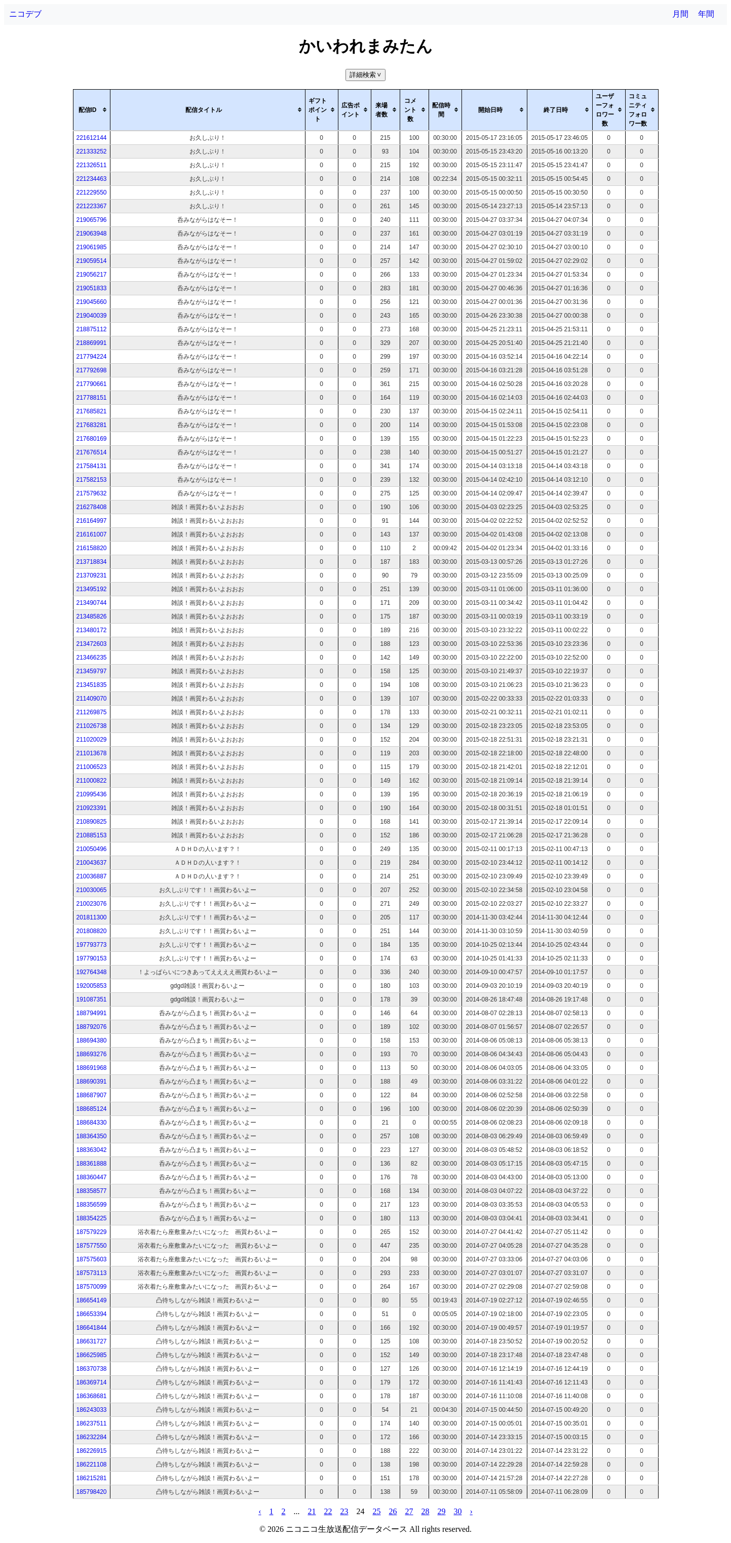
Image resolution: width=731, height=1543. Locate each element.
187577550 (91, 1245)
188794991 (91, 1013)
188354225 (91, 1218)
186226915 (91, 1450)
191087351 (91, 999)
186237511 (91, 1423)
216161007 (91, 534)
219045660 (91, 301)
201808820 (91, 931)
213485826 (91, 616)
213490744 (91, 602)
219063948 (91, 233)
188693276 (91, 1054)
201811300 (91, 917)
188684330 (91, 1122)
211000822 (91, 780)
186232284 (91, 1437)
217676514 (91, 452)
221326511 (91, 165)
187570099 (91, 1286)
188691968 (91, 1067)
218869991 (91, 342)
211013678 (91, 753)
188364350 (91, 1136)
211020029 (91, 739)
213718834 (91, 561)
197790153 (91, 958)
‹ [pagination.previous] (259, 1511)
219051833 (91, 288)
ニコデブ (25, 14)
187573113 (91, 1273)
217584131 (91, 466)
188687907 (91, 1095)
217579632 (91, 493)
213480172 (91, 630)
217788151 (91, 397)
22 (328, 1511)
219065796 (91, 219)
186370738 (91, 1368)
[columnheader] (91, 110)
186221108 (91, 1464)
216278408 (91, 507)
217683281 (91, 425)
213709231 (91, 575)
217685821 (91, 411)
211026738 (91, 725)
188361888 (91, 1163)
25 (377, 1511)
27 (409, 1511)
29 (442, 1511)
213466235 (91, 657)
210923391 (91, 808)
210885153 (91, 835)
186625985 (91, 1355)
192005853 (91, 985)
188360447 (91, 1177)
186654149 (91, 1300)
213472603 (91, 643)
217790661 (91, 384)
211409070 (91, 698)
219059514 (91, 260)
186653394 (91, 1314)
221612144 (91, 137)
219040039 (91, 315)
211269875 (91, 712)
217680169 (91, 438)
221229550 (91, 192)
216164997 (91, 520)
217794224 (91, 356)
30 (458, 1511)
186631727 (91, 1341)
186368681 (91, 1396)
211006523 (91, 766)
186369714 (91, 1382)
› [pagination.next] (471, 1511)
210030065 (91, 890)
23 (344, 1511)
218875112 (91, 329)
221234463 (91, 178)
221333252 (91, 151)
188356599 (91, 1204)
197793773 (91, 944)
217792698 (91, 370)
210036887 (91, 876)
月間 (680, 14)
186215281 (91, 1478)
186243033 (91, 1409)
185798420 (91, 1491)
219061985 (91, 247)
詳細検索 (366, 75)
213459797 (91, 671)
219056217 (91, 274)
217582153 (91, 479)
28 (425, 1511)
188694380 (91, 1040)
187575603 (91, 1259)
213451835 (91, 684)
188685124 (91, 1108)
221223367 (91, 206)
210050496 (91, 849)
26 (393, 1511)
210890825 (91, 821)
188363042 (91, 1149)
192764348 (91, 972)
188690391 (91, 1081)
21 (312, 1511)
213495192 (91, 589)
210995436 (91, 794)
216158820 (91, 548)
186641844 (91, 1327)
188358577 (91, 1190)
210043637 (91, 862)
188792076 (91, 1026)
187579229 (91, 1232)
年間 (706, 14)
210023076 (91, 903)
